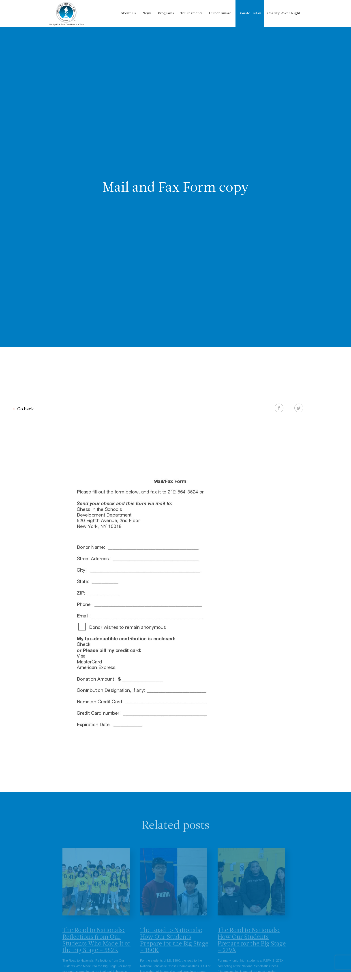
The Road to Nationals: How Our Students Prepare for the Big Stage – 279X (252, 944)
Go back (25, 409)
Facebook (279, 408)
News (147, 13)
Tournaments (191, 13)
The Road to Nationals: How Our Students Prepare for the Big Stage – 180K (174, 944)
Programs (166, 13)
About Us (128, 13)
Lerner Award (220, 13)
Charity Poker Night (283, 13)
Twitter (298, 408)
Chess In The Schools (66, 14)
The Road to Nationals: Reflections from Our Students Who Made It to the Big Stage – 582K (96, 944)
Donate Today (249, 13)
